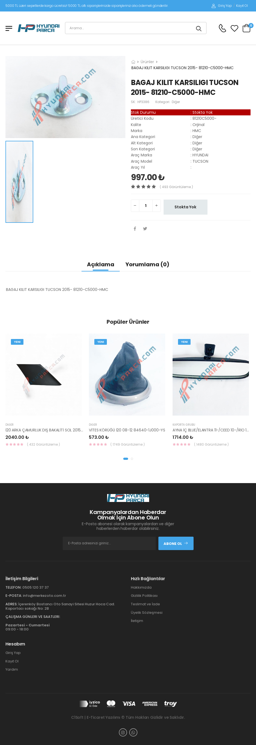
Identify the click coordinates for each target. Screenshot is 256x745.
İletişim (137, 620)
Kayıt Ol (242, 5)
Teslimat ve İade (145, 604)
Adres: (11, 604)
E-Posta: (13, 595)
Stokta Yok (185, 207)
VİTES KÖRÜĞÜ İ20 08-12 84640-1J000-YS (127, 430)
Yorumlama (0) (147, 264)
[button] (125, 458)
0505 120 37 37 (35, 587)
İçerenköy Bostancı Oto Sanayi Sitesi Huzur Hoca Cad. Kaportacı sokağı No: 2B (60, 606)
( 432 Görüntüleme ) (43, 444)
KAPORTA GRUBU (184, 425)
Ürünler (147, 62)
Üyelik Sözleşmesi (146, 612)
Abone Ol (176, 543)
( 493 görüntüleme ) (176, 187)
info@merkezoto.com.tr (44, 595)
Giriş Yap (222, 5)
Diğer (9, 425)
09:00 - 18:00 (27, 627)
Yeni (17, 342)
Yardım (11, 669)
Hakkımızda (141, 587)
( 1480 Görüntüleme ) (211, 444)
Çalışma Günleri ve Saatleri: (32, 616)
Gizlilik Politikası (144, 595)
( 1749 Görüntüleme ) (127, 444)
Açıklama (100, 264)
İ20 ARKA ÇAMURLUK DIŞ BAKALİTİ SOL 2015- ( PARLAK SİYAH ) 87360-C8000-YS (76, 430)
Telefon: (13, 587)
